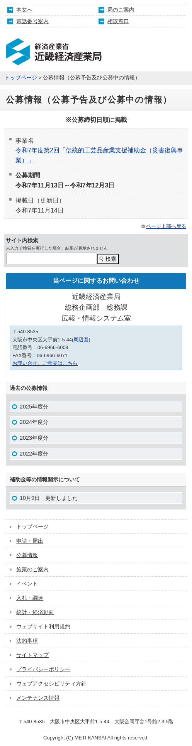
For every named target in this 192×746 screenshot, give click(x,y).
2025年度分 (34, 406)
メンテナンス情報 (37, 698)
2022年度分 (34, 454)
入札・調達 (29, 598)
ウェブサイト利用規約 (43, 626)
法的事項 (27, 641)
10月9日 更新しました (49, 498)
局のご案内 (120, 10)
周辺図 (80, 340)
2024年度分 (34, 422)
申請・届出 (29, 541)
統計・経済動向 (35, 612)
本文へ (24, 10)
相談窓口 (118, 21)
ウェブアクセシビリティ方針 (51, 683)
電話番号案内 (32, 21)
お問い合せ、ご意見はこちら (45, 363)
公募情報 (27, 555)
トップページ (21, 78)
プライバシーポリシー (43, 669)
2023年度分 (34, 438)
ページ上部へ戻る (163, 226)
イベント (27, 584)
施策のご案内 (32, 569)
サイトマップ (32, 655)
